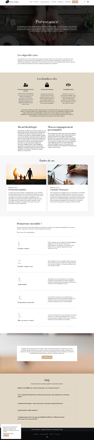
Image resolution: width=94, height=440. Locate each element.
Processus (54, 2)
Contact (75, 2)
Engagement (60, 2)
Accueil (31, 2)
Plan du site (57, 434)
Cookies (51, 434)
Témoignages (68, 2)
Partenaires (36, 434)
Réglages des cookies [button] (8, 433)
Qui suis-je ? (36, 2)
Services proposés (45, 2)
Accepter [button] (6, 435)
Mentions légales (44, 434)
